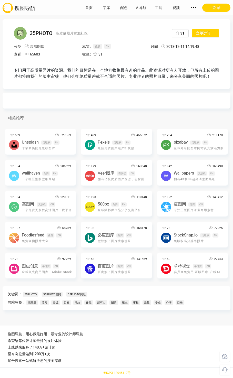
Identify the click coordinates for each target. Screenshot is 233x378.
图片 (114, 302)
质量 (147, 302)
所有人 (101, 302)
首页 (89, 8)
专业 (158, 302)
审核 (136, 302)
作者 (169, 302)
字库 (106, 8)
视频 (176, 8)
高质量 (32, 302)
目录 (180, 302)
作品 (89, 302)
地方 (77, 302)
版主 (125, 302)
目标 (66, 302)
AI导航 (141, 8)
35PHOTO (31, 294)
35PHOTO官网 (52, 294)
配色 (123, 8)
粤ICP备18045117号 (117, 373)
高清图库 (34, 47)
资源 (55, 302)
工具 (158, 8)
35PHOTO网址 (77, 294)
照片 (44, 302)
